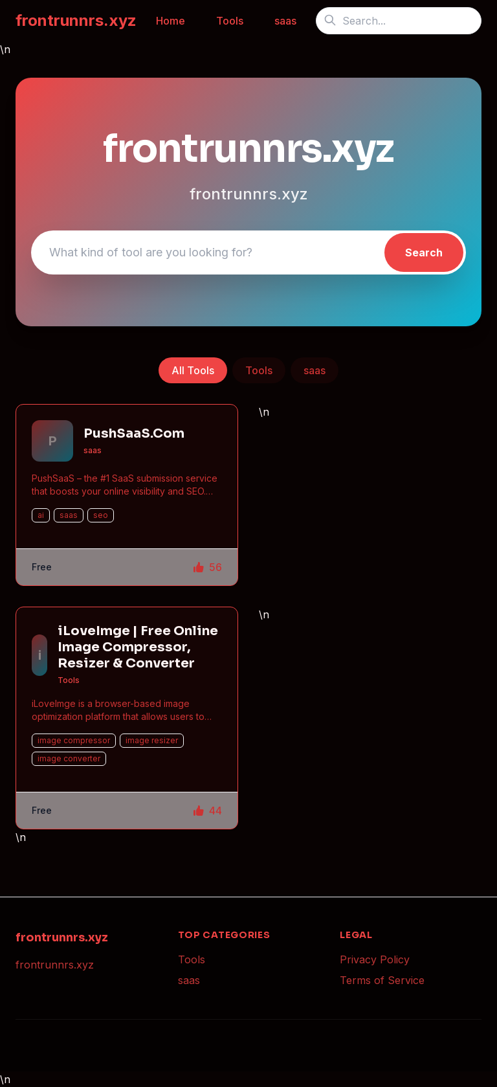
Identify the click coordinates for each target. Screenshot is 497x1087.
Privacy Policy (375, 959)
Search (424, 252)
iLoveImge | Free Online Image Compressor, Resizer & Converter (138, 647)
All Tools (192, 370)
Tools (229, 20)
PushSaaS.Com (133, 433)
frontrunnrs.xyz (76, 20)
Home (170, 20)
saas (285, 20)
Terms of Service (382, 980)
